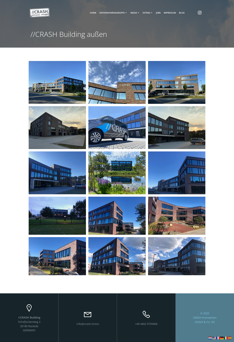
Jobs (158, 12)
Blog (182, 12)
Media (135, 12)
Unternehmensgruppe (113, 12)
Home (93, 12)
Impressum (170, 12)
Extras (148, 12)
